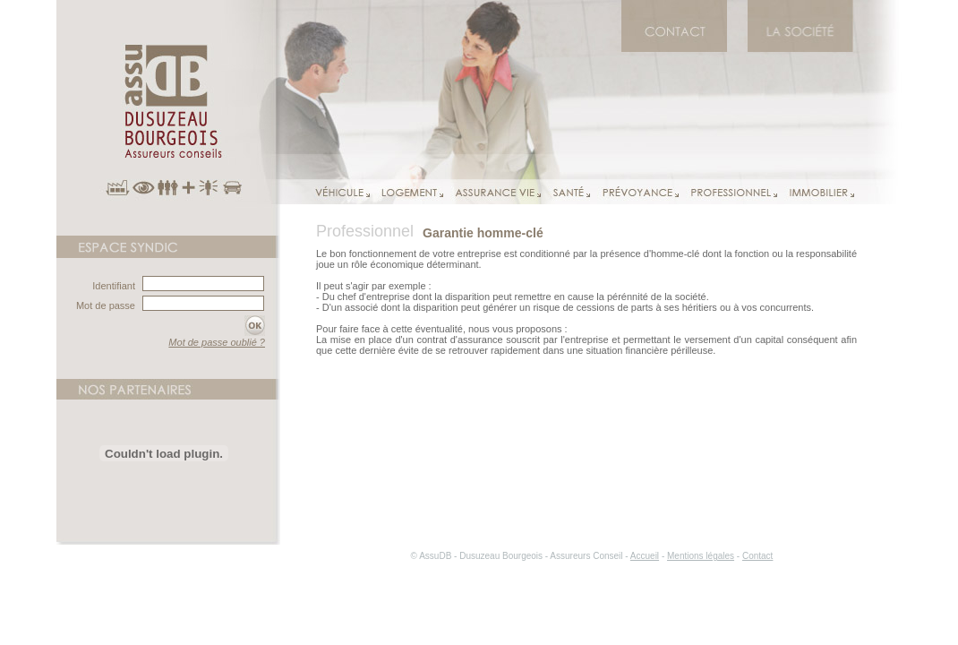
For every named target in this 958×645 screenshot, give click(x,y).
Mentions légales (700, 556)
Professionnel (728, 191)
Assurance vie (492, 191)
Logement (406, 191)
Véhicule (342, 191)
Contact (674, 44)
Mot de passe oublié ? (216, 342)
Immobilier (815, 191)
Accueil (644, 556)
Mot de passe (105, 305)
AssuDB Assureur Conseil (168, 118)
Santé (565, 191)
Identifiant (113, 285)
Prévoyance (634, 191)
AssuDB (800, 44)
